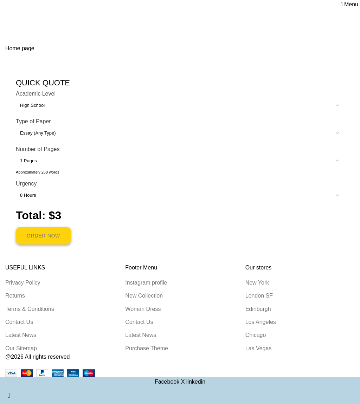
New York (257, 283)
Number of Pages (38, 149)
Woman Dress (143, 309)
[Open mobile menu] (349, 4)
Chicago (255, 335)
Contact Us (19, 322)
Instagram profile (146, 283)
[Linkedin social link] (195, 382)
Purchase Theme (146, 348)
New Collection (144, 296)
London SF (259, 296)
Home (12, 25)
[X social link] (183, 382)
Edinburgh (258, 309)
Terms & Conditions (29, 309)
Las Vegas (258, 348)
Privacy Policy (22, 283)
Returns (15, 296)
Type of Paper (33, 121)
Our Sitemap (21, 348)
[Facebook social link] (168, 382)
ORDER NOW (43, 236)
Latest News (20, 335)
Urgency (26, 184)
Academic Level (36, 94)
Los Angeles (260, 322)
